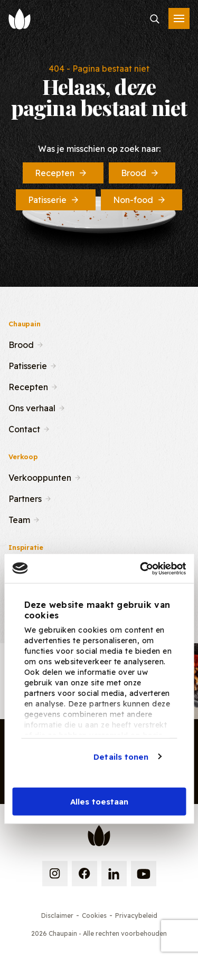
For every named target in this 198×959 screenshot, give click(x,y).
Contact (24, 428)
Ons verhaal (31, 407)
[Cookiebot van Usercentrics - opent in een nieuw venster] (141, 568)
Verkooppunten (39, 476)
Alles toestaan (99, 802)
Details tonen (120, 756)
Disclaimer (57, 915)
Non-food (140, 200)
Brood (140, 173)
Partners (25, 497)
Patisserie (54, 200)
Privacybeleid (136, 915)
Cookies (94, 915)
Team (19, 519)
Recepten (61, 173)
